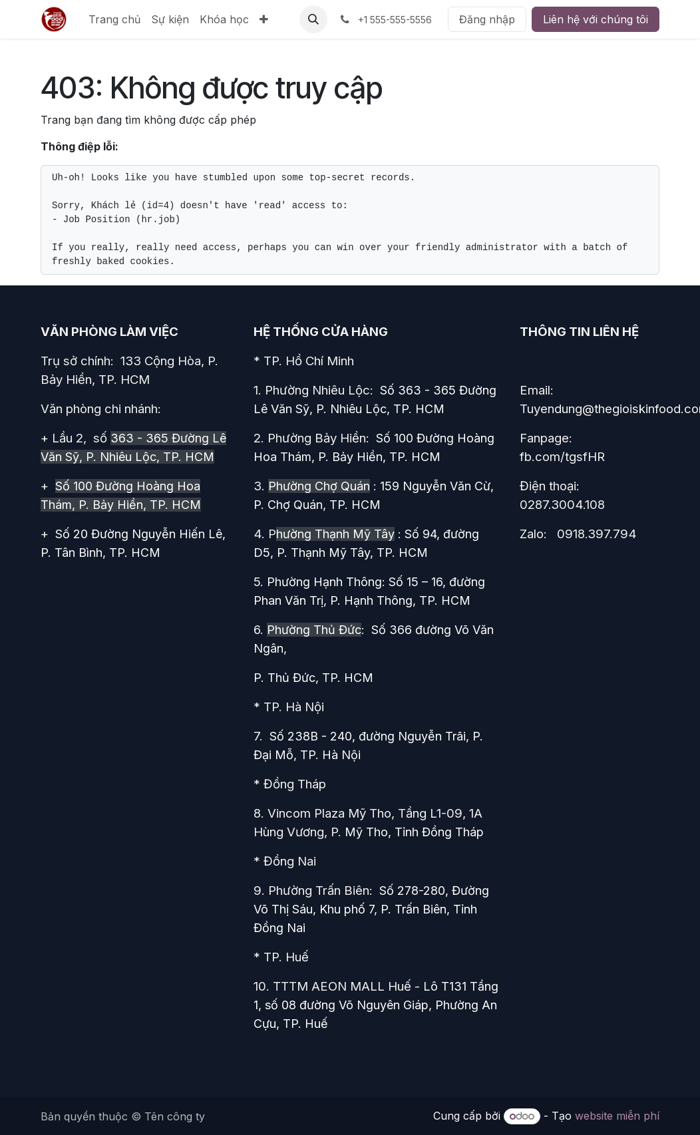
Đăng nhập (487, 19)
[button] (313, 19)
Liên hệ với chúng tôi (595, 19)
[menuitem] (114, 19)
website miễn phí (617, 1115)
